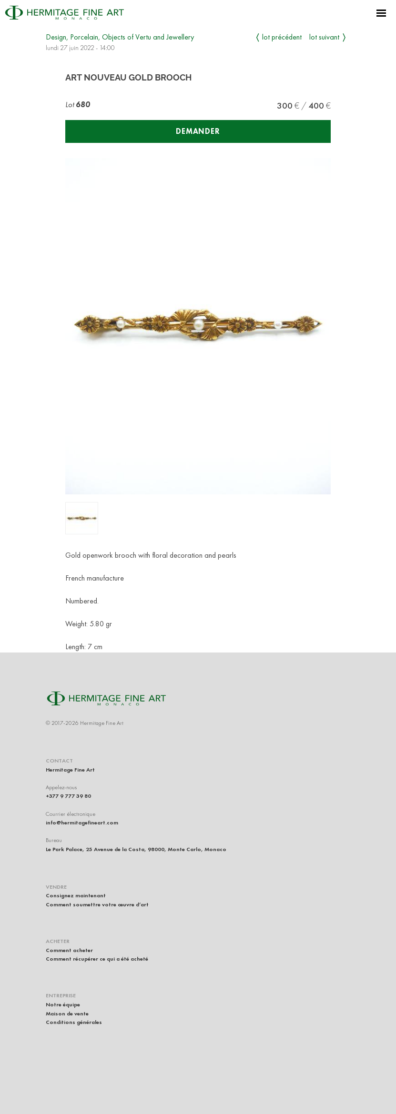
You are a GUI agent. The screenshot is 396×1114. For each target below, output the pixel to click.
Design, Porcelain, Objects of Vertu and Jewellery (120, 36)
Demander (198, 131)
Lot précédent (282, 36)
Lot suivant (324, 36)
